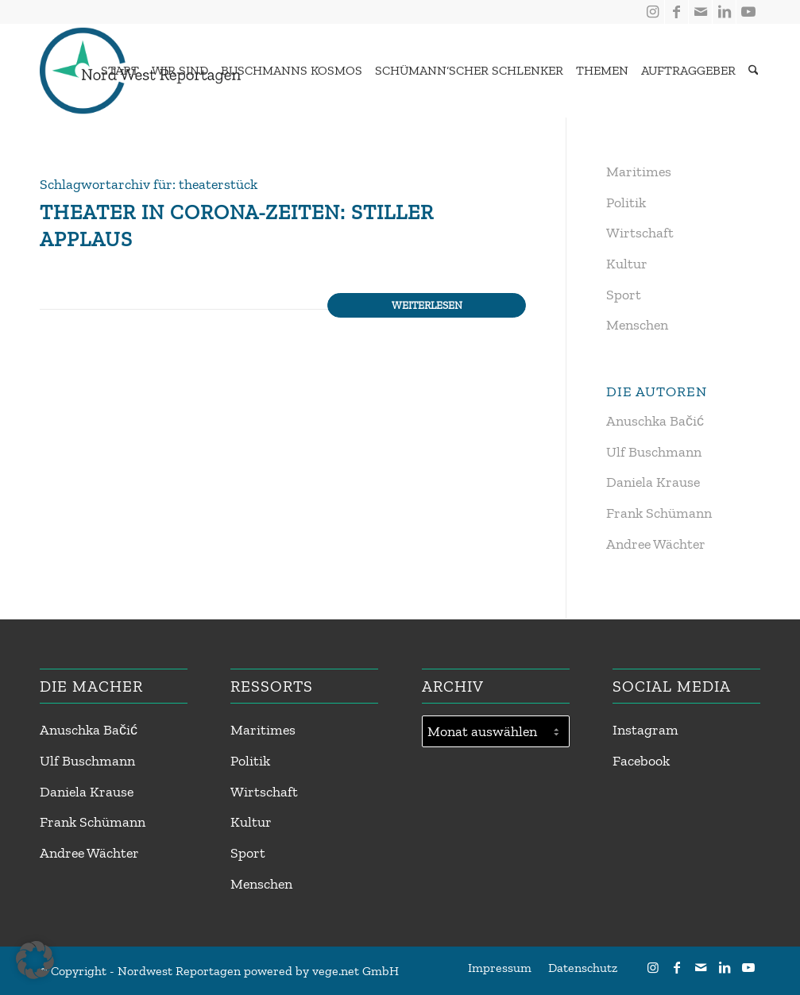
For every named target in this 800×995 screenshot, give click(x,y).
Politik (626, 202)
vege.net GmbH (355, 970)
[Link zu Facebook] (676, 12)
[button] (35, 960)
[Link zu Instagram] (652, 12)
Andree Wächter (655, 544)
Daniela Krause (653, 482)
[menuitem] (116, 71)
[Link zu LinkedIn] (724, 12)
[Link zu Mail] (700, 12)
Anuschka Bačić (655, 421)
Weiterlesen (427, 305)
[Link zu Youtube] (748, 12)
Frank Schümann (659, 513)
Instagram (645, 730)
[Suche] (753, 71)
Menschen (637, 325)
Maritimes (638, 171)
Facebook (641, 760)
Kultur (626, 263)
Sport (623, 294)
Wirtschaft (640, 232)
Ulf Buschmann (653, 452)
